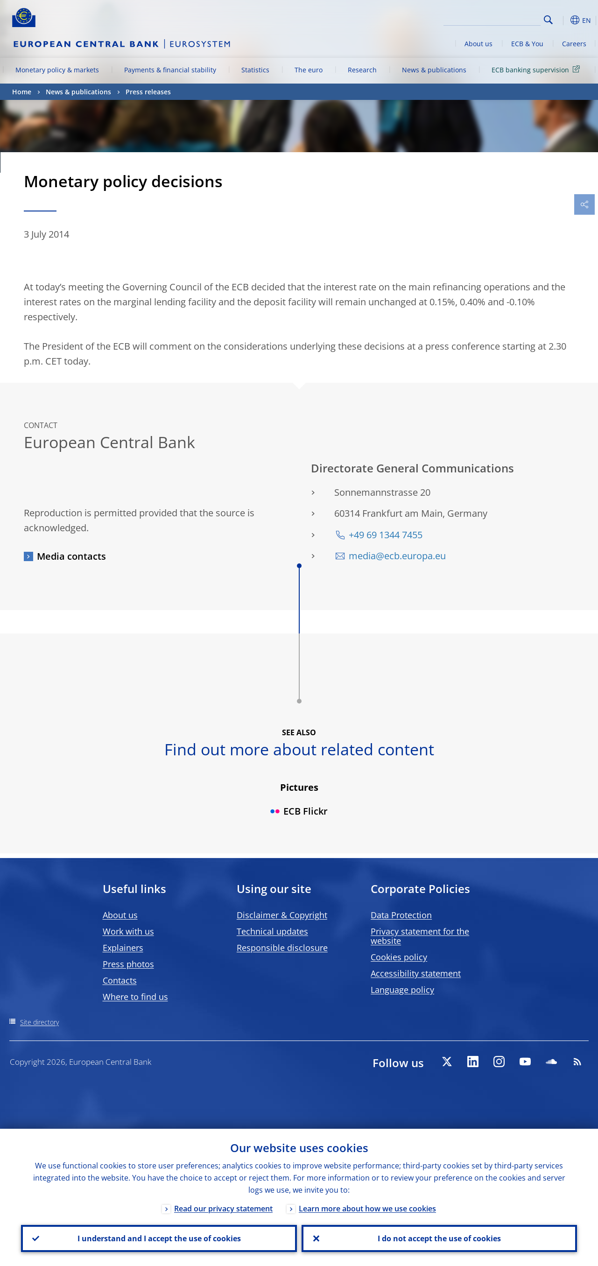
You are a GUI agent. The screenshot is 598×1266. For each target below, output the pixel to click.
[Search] (494, 19)
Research (362, 69)
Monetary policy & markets (57, 69)
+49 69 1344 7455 (385, 534)
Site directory (39, 1022)
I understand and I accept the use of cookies (158, 1238)
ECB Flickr (299, 811)
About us (478, 43)
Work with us (128, 931)
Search (548, 20)
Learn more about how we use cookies (367, 1208)
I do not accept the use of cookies (439, 1238)
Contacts (120, 980)
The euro (309, 69)
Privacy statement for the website (420, 936)
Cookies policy (399, 957)
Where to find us (135, 996)
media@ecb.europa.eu (397, 555)
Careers (574, 43)
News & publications (434, 69)
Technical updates (272, 931)
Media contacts (71, 556)
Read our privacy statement (223, 1208)
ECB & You (527, 43)
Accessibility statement (416, 973)
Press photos (128, 964)
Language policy (402, 989)
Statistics (255, 69)
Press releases (148, 91)
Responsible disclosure (282, 947)
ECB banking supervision (537, 69)
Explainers (123, 947)
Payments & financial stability (170, 69)
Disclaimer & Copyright (282, 915)
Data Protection (401, 915)
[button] (563, 20)
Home (21, 91)
